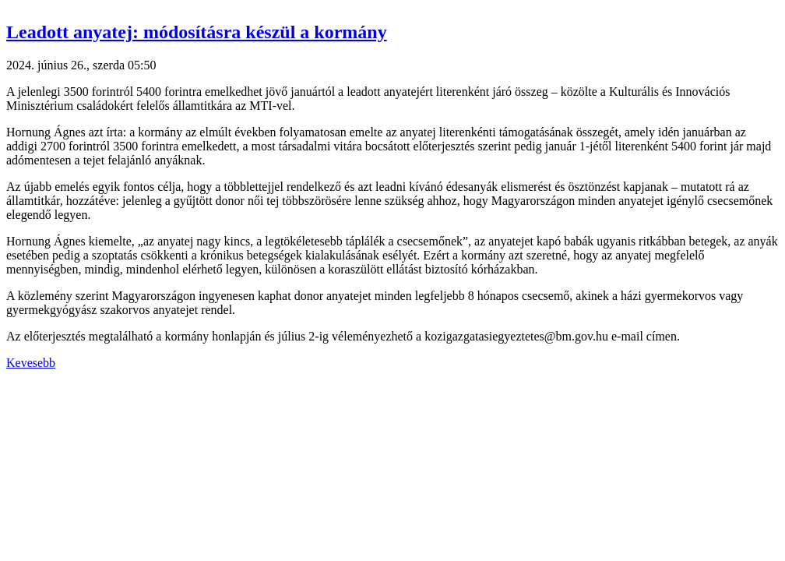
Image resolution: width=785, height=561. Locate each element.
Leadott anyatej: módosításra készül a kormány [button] (196, 32)
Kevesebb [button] (30, 362)
